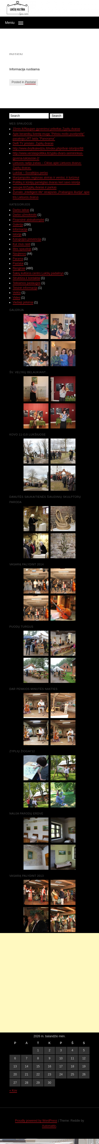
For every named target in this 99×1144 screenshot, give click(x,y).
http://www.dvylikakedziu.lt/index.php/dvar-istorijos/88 (48, 148)
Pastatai (30, 82)
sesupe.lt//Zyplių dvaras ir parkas (34, 187)
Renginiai (19, 268)
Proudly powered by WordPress (36, 1120)
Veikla (17, 292)
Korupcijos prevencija (27, 239)
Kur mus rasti (21, 244)
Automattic (49, 1126)
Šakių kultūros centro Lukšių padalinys (38, 273)
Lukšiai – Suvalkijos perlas (30, 173)
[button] (49, 23)
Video (16, 297)
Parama (18, 258)
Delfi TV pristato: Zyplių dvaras (33, 143)
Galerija (18, 224)
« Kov (13, 1090)
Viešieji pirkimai (23, 302)
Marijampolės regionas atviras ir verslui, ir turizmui (46, 177)
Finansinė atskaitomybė (28, 220)
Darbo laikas (21, 210)
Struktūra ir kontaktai (26, 278)
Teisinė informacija (25, 288)
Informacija (20, 229)
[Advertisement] (49, 982)
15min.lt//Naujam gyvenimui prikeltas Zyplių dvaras (46, 129)
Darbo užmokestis (25, 214)
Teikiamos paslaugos (26, 283)
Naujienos (19, 253)
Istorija (17, 234)
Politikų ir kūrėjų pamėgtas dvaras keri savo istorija (46, 182)
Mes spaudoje (22, 249)
